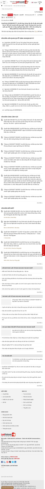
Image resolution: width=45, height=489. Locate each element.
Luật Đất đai (23, 488)
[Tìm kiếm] (41, 8)
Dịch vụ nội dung (27, 405)
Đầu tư (5, 227)
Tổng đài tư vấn (27, 407)
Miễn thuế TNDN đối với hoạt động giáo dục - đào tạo (15, 271)
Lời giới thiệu (6, 394)
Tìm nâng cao (39, 12)
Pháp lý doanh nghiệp (28, 399)
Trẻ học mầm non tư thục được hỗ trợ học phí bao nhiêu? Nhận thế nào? (20, 314)
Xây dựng (17, 227)
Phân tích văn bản (27, 396)
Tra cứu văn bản (27, 394)
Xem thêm (40, 202)
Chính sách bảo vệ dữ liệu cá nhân (11, 425)
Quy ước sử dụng (7, 420)
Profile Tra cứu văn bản (8, 399)
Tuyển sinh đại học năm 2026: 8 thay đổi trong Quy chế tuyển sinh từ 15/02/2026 (22, 307)
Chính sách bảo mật (7, 423)
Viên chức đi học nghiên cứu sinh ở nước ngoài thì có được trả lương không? (21, 289)
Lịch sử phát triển (7, 396)
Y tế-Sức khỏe (7, 238)
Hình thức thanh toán (7, 417)
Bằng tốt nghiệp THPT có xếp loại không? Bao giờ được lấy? (17, 345)
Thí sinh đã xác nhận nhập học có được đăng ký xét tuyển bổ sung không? (20, 337)
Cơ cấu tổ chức (7, 248)
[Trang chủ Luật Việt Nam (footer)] (22, 435)
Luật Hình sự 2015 (31, 488)
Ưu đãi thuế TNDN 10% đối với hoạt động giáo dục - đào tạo (17, 275)
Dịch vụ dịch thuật (27, 402)
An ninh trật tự (7, 217)
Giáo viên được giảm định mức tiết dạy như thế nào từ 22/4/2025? (18, 341)
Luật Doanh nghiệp (15, 488)
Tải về (36, 31)
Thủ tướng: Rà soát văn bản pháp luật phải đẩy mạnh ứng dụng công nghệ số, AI (22, 382)
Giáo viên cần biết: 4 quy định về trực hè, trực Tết (14, 310)
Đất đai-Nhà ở (11, 227)
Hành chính (6, 260)
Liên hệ (4, 402)
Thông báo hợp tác (7, 428)
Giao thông (13, 217)
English (34, 2)
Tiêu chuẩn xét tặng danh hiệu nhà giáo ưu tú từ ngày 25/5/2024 (18, 348)
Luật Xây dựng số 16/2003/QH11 (13, 110)
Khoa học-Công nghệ (16, 248)
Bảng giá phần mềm (7, 414)
